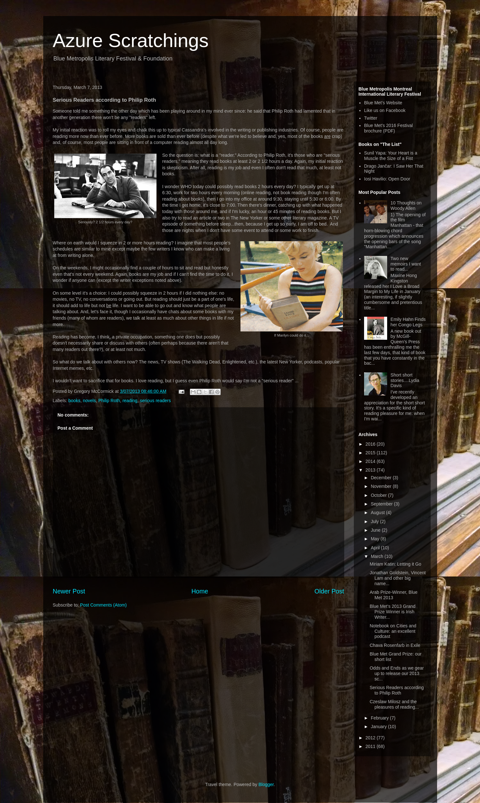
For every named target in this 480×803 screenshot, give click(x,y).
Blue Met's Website (383, 102)
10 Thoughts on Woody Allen (406, 205)
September (382, 503)
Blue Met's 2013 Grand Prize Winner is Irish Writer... (392, 612)
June (376, 530)
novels (89, 400)
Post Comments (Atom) (103, 605)
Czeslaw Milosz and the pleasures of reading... (394, 704)
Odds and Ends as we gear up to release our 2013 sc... (397, 673)
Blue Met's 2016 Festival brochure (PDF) (388, 128)
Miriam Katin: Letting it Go (395, 564)
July (375, 521)
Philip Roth (109, 400)
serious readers (155, 400)
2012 (371, 737)
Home (199, 591)
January (379, 726)
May (375, 538)
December (382, 477)
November (382, 486)
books (74, 400)
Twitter (370, 118)
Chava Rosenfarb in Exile (395, 645)
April (376, 547)
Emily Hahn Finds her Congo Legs (408, 322)
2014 (371, 461)
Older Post (329, 591)
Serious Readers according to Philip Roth (397, 690)
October (379, 495)
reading (129, 400)
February (380, 717)
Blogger (265, 784)
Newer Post (69, 591)
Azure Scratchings (131, 40)
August (378, 512)
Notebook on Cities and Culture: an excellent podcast (393, 631)
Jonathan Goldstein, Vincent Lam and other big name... (398, 578)
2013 (371, 470)
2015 (371, 452)
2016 (371, 444)
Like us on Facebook (384, 110)
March (378, 556)
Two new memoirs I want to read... (406, 264)
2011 (371, 746)
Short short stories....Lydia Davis (405, 380)
